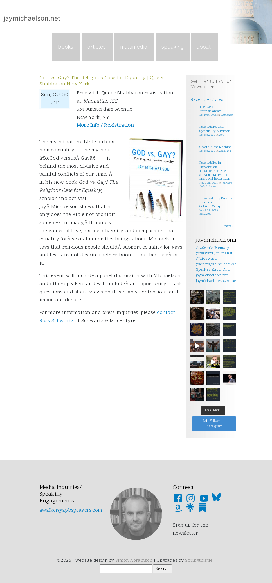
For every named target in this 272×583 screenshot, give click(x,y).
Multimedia (134, 47)
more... (228, 226)
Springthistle (199, 560)
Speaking (172, 47)
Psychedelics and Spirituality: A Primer (214, 129)
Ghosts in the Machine (215, 147)
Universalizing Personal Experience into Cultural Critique (216, 203)
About (205, 47)
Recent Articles (207, 100)
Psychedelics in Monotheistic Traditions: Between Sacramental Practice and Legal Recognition (214, 171)
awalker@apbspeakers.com (70, 510)
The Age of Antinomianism (210, 109)
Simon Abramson (134, 560)
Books (66, 47)
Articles (97, 47)
